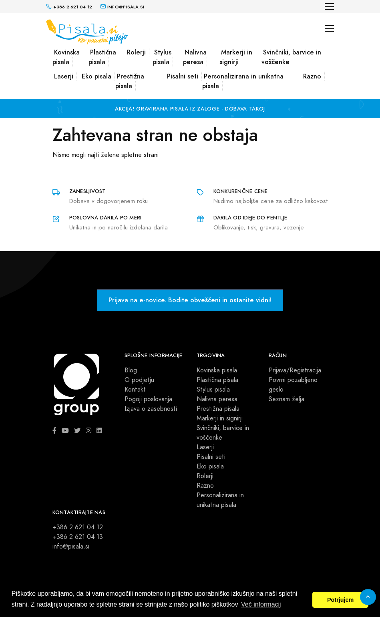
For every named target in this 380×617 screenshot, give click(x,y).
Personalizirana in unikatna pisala (242, 81)
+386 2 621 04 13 (77, 537)
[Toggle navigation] (329, 6)
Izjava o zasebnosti (151, 408)
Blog (131, 370)
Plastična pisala (102, 57)
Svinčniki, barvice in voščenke (291, 57)
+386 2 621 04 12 (77, 527)
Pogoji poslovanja (148, 399)
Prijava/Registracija (295, 370)
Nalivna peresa (195, 57)
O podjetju (139, 380)
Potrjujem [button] (340, 600)
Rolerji (136, 52)
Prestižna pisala (129, 81)
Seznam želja (286, 399)
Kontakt (135, 389)
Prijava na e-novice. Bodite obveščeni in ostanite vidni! (190, 300)
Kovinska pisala (66, 57)
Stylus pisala (162, 57)
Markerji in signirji (235, 57)
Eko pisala (96, 76)
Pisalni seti (182, 76)
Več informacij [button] (261, 604)
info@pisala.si (70, 546)
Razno (312, 76)
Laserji (63, 76)
